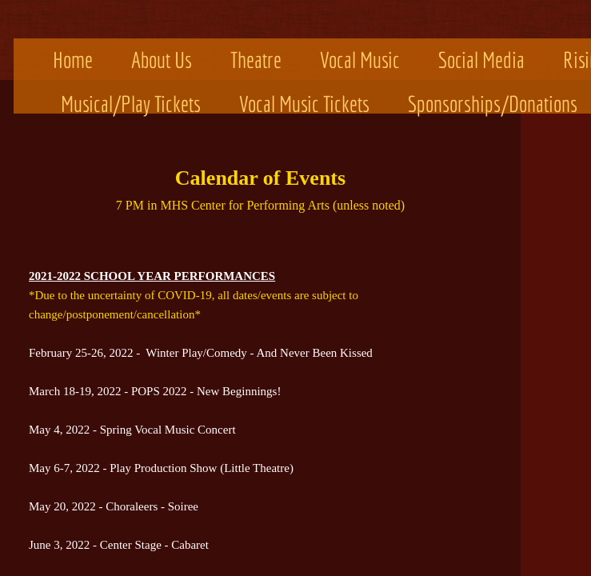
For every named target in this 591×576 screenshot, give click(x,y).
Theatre (256, 59)
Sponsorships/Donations (492, 103)
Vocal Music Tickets (304, 103)
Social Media (481, 59)
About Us (161, 59)
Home (73, 59)
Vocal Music (360, 59)
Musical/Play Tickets (131, 103)
